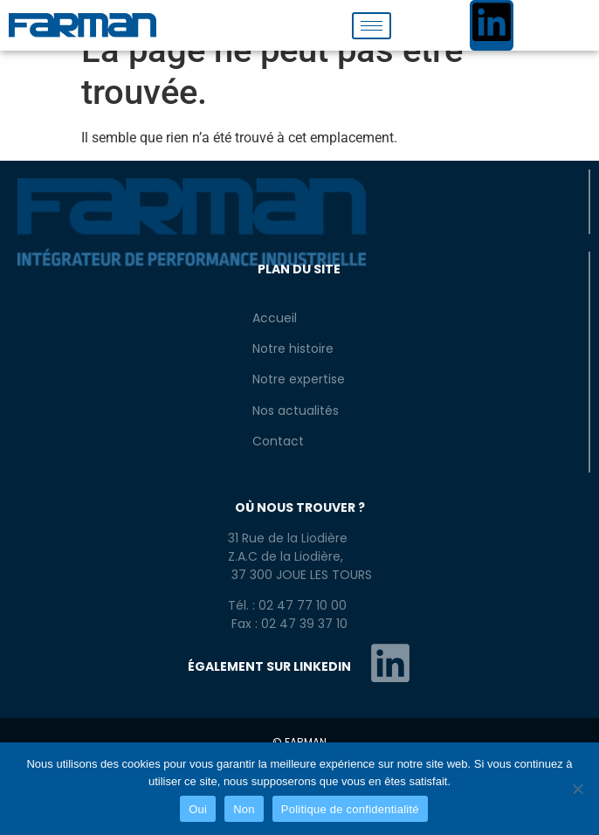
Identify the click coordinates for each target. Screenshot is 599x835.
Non (244, 809)
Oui (198, 809)
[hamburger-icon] (371, 25)
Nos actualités (295, 410)
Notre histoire (293, 348)
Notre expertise (298, 379)
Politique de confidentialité (350, 809)
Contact (278, 441)
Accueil (274, 318)
